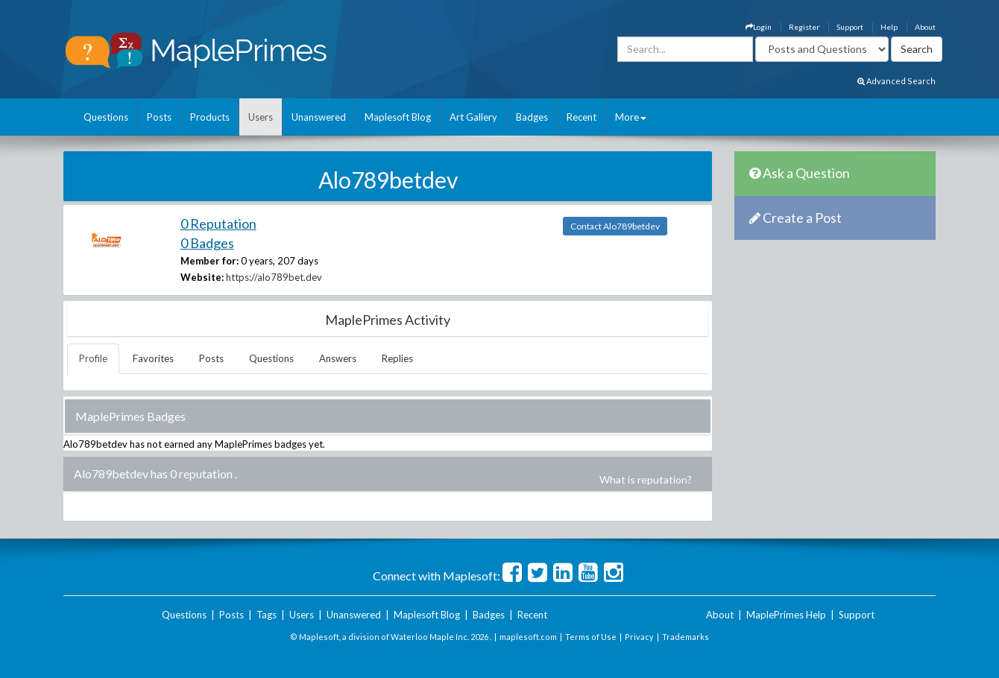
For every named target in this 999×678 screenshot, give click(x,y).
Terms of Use (591, 636)
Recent (581, 117)
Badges (532, 117)
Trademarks (685, 636)
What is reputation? (645, 479)
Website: (202, 277)
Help (889, 26)
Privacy (639, 636)
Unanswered (318, 117)
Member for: (209, 261)
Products (210, 117)
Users (260, 117)
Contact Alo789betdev (615, 226)
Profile (93, 358)
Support (849, 26)
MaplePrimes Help (786, 615)
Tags (266, 615)
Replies (397, 358)
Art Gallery (473, 117)
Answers (337, 358)
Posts (159, 117)
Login (759, 26)
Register (804, 26)
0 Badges (207, 243)
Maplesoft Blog (398, 117)
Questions (105, 117)
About (925, 26)
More (630, 117)
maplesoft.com (528, 636)
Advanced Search (896, 81)
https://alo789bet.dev (274, 277)
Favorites (153, 358)
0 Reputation (218, 223)
